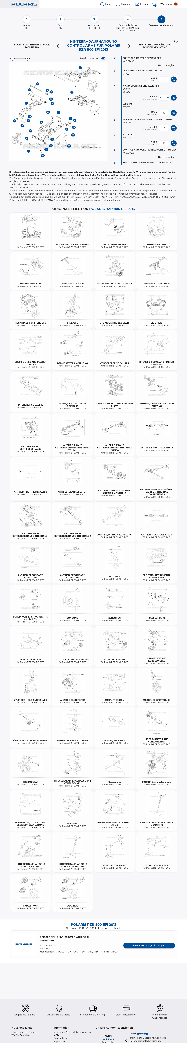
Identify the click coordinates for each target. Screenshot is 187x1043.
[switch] (103, 58)
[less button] (160, 79)
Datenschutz (60, 1038)
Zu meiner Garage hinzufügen (149, 945)
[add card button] (174, 79)
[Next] (128, 46)
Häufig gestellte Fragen (23, 1032)
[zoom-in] (27, 59)
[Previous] (59, 46)
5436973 (127, 92)
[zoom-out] (12, 59)
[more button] (168, 79)
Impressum (60, 1041)
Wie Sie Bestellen (20, 1035)
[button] (176, 41)
